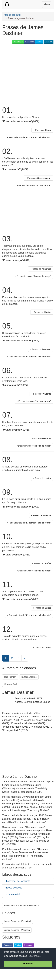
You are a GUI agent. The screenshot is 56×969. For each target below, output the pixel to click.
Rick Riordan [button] (10, 677)
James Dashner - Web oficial (17, 921)
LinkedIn (48, 42)
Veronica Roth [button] (10, 684)
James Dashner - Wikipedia (17, 930)
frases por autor (12, 15)
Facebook (29, 42)
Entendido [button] (28, 963)
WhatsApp (18, 42)
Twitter (39, 42)
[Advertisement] (28, 75)
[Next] (25, 658)
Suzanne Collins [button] (29, 677)
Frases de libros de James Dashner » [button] (21, 905)
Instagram (28, 945)
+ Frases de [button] (42, 130)
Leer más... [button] (35, 956)
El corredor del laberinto (17, 881)
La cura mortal (12, 894)
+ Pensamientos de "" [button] (29, 137)
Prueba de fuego (13, 887)
